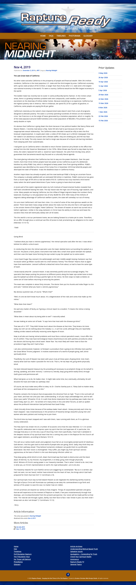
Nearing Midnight (51, 70)
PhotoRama (18, 562)
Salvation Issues (76, 551)
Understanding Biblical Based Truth (84, 549)
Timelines (61, 36)
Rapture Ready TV (77, 562)
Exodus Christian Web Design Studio (86, 578)
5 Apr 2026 (103, 90)
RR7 (38, 70)
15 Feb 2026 (103, 120)
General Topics (76, 564)
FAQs (51, 36)
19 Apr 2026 (103, 82)
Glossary (88, 36)
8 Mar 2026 (103, 107)
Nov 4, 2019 (31, 518)
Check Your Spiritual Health (80, 557)
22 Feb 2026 (103, 116)
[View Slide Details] (68, 18)
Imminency (74, 559)
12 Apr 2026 (103, 86)
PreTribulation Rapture (22, 554)
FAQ (15, 549)
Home (43, 36)
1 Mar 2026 (103, 112)
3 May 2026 (103, 73)
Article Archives (76, 546)
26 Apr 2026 (103, 77)
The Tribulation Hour (22, 557)
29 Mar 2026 (103, 95)
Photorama (74, 36)
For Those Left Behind (22, 559)
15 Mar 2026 (103, 103)
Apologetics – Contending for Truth (83, 554)
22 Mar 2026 (103, 99)
